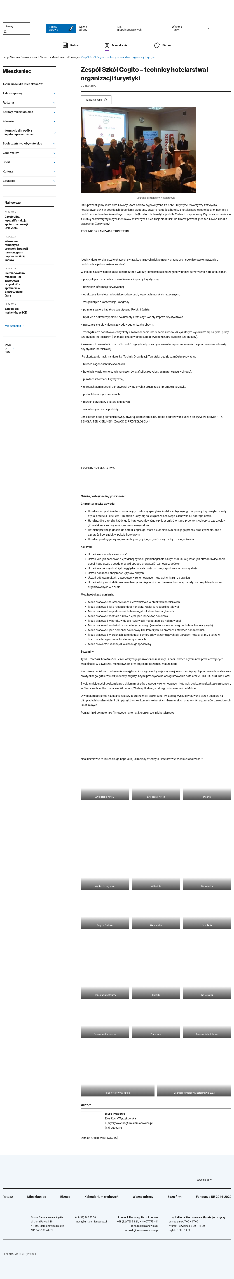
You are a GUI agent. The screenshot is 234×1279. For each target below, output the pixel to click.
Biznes (167, 45)
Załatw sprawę (61, 28)
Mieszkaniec (120, 45)
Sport (6, 162)
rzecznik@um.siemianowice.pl (141, 1230)
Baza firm (174, 1197)
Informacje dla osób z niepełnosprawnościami (19, 132)
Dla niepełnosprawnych (141, 28)
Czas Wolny (11, 152)
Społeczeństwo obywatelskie (22, 143)
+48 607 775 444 (148, 1221)
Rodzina (8, 102)
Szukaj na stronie (5, 31)
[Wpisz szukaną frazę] (13, 26)
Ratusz (75, 45)
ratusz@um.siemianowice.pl (91, 1221)
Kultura (8, 171)
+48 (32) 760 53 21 (127, 1221)
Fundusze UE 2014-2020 (213, 1197)
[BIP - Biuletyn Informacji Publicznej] (38, 28)
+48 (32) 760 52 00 (85, 1217)
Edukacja (9, 180)
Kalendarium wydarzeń (101, 1197)
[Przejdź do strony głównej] (16, 10)
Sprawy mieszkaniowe (18, 111)
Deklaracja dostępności (19, 1254)
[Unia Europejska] (222, 28)
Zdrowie (8, 121)
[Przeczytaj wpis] (96, 99)
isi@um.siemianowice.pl (144, 1225)
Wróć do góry (214, 1180)
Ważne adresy (97, 28)
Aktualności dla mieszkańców (23, 84)
